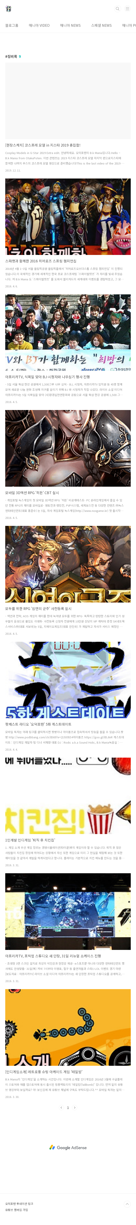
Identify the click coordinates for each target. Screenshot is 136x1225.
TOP (127, 1204)
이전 (61, 1107)
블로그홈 (11, 25)
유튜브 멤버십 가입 (16, 1210)
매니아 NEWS (70, 25)
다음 (74, 1107)
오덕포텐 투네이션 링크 (19, 1204)
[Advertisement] (68, 1147)
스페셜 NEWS (101, 25)
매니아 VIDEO (39, 25)
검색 (117, 8)
